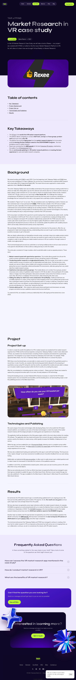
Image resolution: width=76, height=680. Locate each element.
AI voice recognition (29, 459)
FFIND (23, 179)
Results (11, 113)
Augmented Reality (37, 444)
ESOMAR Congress (35, 509)
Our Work (35, 665)
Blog (46, 665)
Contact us (53, 665)
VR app (14, 134)
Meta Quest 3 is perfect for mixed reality (39, 446)
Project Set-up (13, 108)
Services (27, 665)
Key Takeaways (14, 103)
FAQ (41, 665)
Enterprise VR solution (47, 146)
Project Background (15, 106)
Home (21, 665)
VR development (24, 148)
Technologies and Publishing (17, 110)
